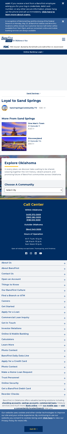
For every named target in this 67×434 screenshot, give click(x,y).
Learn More (8, 345)
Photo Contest (9, 350)
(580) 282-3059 (33, 217)
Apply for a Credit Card (14, 361)
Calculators (8, 339)
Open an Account (11, 279)
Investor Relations (11, 328)
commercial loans (48, 403)
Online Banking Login (32, 52)
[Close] (62, 3)
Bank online (31, 405)
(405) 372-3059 (33, 214)
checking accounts (11, 403)
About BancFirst (10, 268)
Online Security (10, 383)
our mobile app (50, 405)
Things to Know (10, 284)
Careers (6, 301)
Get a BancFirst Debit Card (16, 388)
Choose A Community (19, 184)
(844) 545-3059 (33, 229)
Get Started (8, 306)
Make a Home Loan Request (17, 372)
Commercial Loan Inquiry (15, 317)
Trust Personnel (10, 377)
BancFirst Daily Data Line (15, 356)
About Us (6, 263)
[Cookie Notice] (33, 421)
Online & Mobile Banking (15, 334)
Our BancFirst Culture (13, 290)
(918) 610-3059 (33, 220)
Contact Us (8, 273)
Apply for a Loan (10, 312)
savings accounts (30, 403)
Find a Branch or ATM (13, 295)
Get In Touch (9, 323)
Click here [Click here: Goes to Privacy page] (48, 418)
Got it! (33, 429)
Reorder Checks (10, 394)
